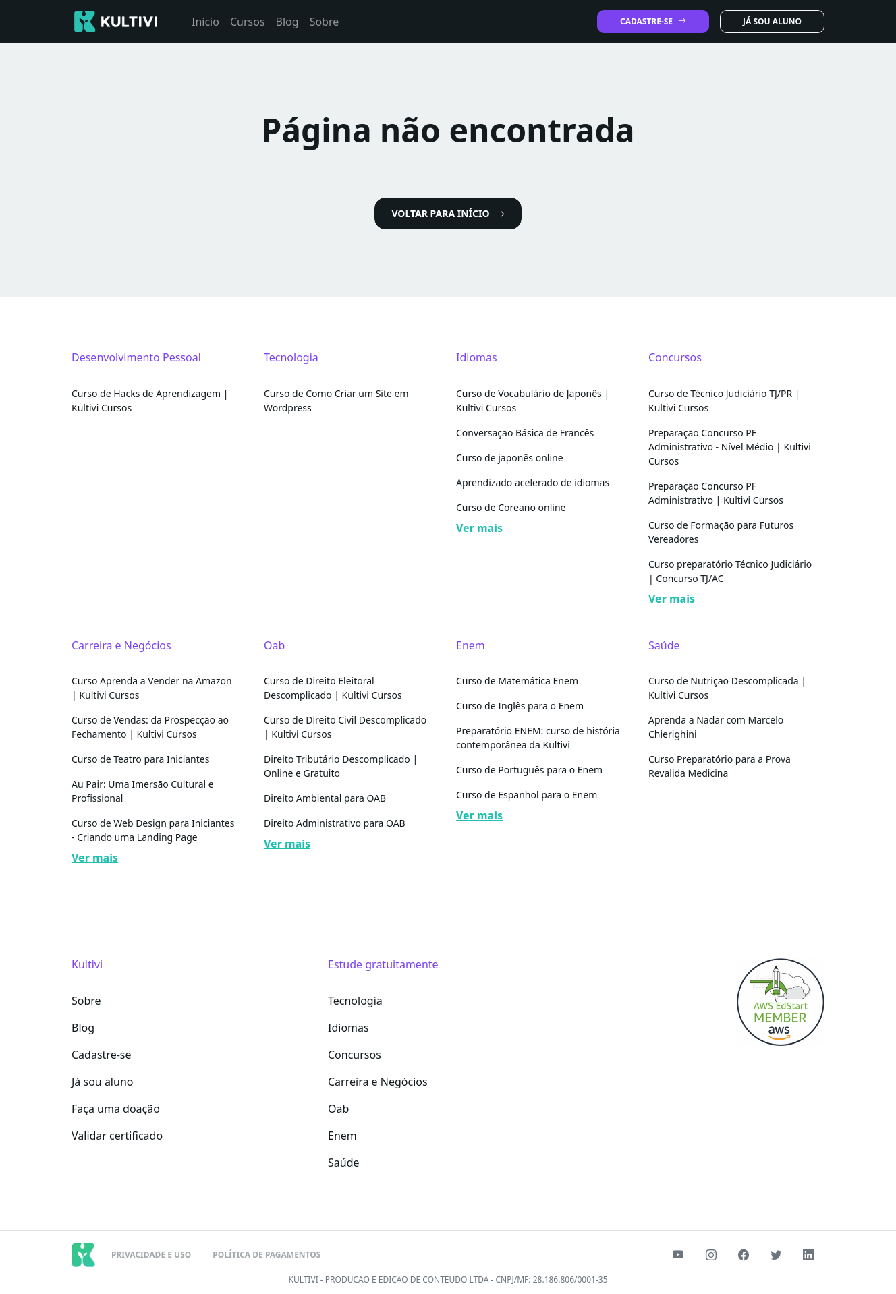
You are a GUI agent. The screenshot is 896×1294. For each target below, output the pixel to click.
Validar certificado (117, 1135)
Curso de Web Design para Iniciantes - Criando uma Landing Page (153, 830)
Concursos (354, 1054)
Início (205, 21)
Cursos (247, 21)
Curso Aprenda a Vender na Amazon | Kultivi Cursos (152, 687)
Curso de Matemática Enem (517, 680)
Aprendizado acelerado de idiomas (532, 482)
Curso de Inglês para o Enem (520, 705)
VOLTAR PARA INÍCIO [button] (447, 213)
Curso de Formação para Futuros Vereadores (720, 532)
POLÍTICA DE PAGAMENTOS (266, 1254)
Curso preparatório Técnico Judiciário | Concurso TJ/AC (730, 571)
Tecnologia (355, 1000)
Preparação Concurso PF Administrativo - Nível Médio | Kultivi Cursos (729, 446)
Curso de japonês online (509, 457)
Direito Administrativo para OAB (334, 823)
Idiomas (348, 1027)
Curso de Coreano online (510, 507)
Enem (342, 1135)
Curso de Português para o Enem (529, 769)
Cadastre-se (102, 1054)
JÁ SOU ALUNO (772, 21)
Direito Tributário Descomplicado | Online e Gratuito (341, 766)
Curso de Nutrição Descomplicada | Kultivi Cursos (727, 687)
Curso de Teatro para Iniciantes (140, 759)
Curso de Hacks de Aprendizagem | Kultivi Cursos (150, 400)
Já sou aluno (102, 1081)
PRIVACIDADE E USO (151, 1254)
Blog (287, 21)
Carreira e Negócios (378, 1081)
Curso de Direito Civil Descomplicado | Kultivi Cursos (345, 726)
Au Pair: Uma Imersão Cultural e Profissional (143, 790)
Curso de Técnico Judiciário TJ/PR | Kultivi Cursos (724, 400)
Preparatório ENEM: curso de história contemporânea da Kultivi (538, 737)
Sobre (324, 21)
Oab (338, 1108)
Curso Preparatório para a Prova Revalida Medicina (719, 766)
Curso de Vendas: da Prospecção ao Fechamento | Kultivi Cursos (150, 726)
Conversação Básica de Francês (525, 432)
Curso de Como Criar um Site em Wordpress (336, 400)
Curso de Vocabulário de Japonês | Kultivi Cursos (532, 400)
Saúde (344, 1162)
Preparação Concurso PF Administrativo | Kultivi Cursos (715, 492)
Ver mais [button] (479, 528)
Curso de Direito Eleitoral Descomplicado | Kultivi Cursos (333, 687)
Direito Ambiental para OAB (325, 798)
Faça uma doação (116, 1108)
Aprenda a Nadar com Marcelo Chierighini (715, 726)
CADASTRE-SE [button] (653, 22)
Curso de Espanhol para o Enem (526, 794)
